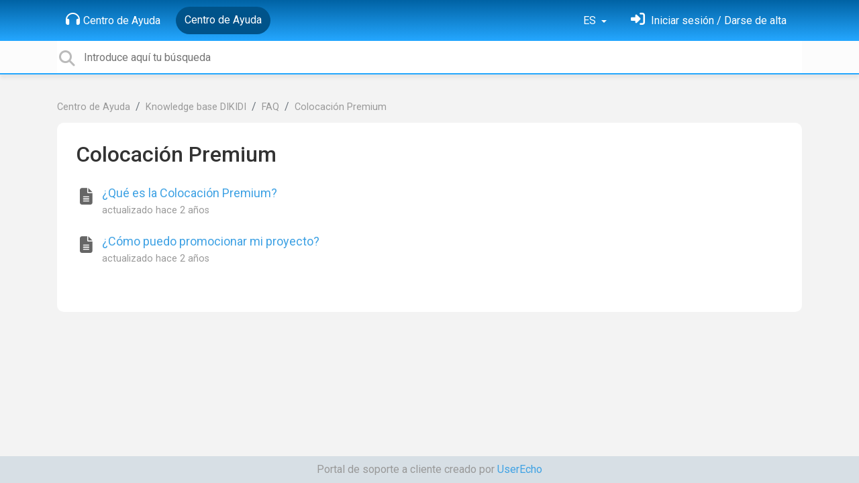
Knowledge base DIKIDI (196, 107)
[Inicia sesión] (708, 20)
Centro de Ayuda (113, 19)
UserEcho (519, 469)
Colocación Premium (341, 107)
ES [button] (591, 20)
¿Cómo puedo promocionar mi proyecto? (210, 241)
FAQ (270, 107)
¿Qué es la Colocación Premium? (189, 193)
